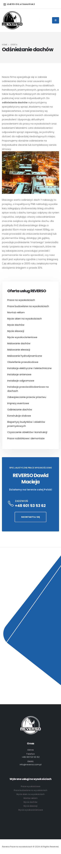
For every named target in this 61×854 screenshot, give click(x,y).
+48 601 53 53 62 (30, 505)
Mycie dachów (15, 324)
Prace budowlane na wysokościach (28, 306)
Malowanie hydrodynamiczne (24, 355)
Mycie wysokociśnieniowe (30, 810)
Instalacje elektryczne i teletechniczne (29, 368)
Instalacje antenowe (19, 374)
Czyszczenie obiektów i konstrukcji (27, 432)
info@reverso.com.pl (30, 764)
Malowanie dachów (18, 343)
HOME (4, 44)
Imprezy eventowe (18, 403)
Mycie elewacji (15, 331)
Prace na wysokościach (21, 300)
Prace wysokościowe (30, 786)
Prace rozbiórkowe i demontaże (26, 438)
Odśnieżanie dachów (19, 409)
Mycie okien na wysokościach (24, 318)
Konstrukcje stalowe (19, 415)
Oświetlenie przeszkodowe (22, 362)
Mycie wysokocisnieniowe (22, 337)
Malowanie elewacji (18, 349)
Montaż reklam (16, 312)
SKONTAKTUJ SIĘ (30, 517)
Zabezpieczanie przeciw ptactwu (26, 397)
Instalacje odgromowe (20, 380)
